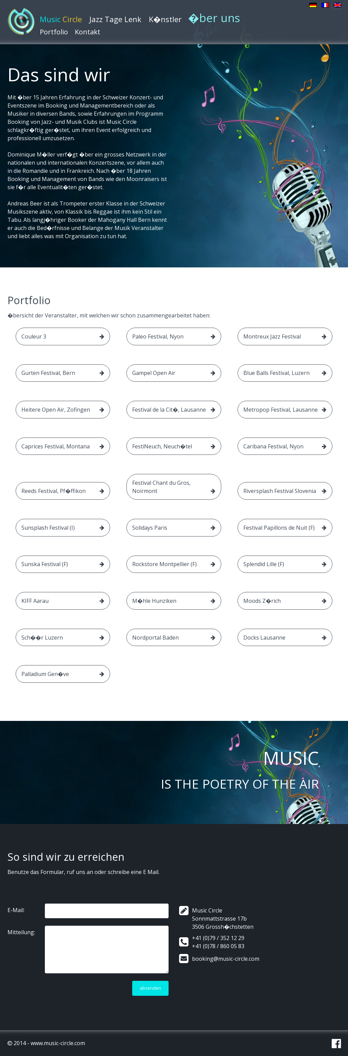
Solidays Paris (173, 527)
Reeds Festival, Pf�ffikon (63, 491)
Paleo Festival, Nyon (173, 336)
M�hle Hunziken (173, 601)
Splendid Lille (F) (285, 564)
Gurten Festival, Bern (63, 373)
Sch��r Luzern (63, 637)
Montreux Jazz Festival (285, 336)
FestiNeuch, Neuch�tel (173, 446)
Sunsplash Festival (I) (63, 527)
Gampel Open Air (173, 373)
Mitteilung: (21, 932)
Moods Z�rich (285, 601)
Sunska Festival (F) (63, 564)
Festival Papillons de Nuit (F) (285, 527)
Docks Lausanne (285, 637)
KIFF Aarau (63, 601)
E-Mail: (15, 910)
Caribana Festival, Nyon (285, 446)
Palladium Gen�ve (63, 674)
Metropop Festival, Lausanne (285, 409)
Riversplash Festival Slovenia (285, 491)
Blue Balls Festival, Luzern (285, 373)
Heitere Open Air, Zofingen (63, 409)
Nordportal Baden (173, 637)
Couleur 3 (63, 336)
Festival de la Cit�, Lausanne (173, 409)
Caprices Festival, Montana (63, 446)
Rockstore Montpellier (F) (173, 564)
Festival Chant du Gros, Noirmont (173, 487)
